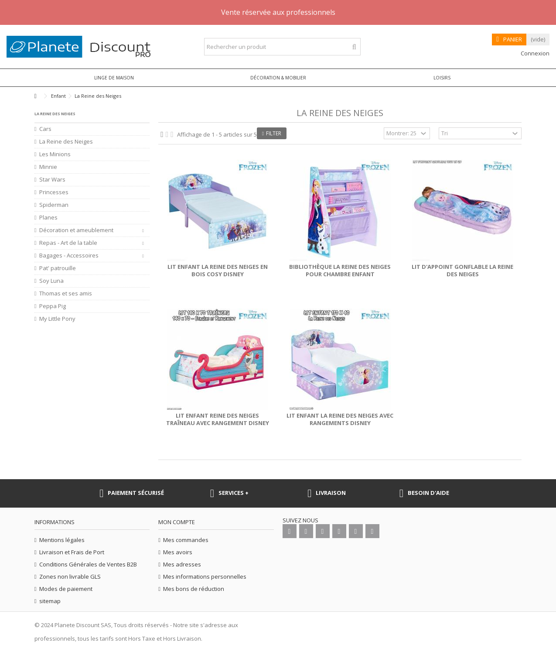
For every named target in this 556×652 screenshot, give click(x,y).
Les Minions (55, 154)
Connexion (534, 53)
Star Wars (52, 179)
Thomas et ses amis (65, 293)
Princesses (53, 192)
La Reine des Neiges (66, 141)
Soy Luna (51, 281)
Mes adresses (182, 564)
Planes (48, 217)
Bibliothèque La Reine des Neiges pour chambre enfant (340, 270)
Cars (45, 129)
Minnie (48, 167)
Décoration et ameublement (76, 230)
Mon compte (176, 522)
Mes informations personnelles (204, 576)
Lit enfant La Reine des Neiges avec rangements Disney (340, 419)
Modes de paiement (65, 589)
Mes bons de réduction (193, 589)
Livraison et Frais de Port (71, 552)
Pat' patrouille (57, 268)
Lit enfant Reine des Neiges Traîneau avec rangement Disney (217, 419)
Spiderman (53, 205)
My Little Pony (57, 319)
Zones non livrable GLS (70, 576)
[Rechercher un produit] (354, 47)
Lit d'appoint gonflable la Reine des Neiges (462, 270)
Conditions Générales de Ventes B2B (88, 564)
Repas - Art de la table (68, 243)
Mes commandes (185, 540)
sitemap (50, 601)
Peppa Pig (52, 306)
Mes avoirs (177, 552)
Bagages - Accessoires (69, 255)
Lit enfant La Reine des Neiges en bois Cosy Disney (217, 270)
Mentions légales (62, 540)
